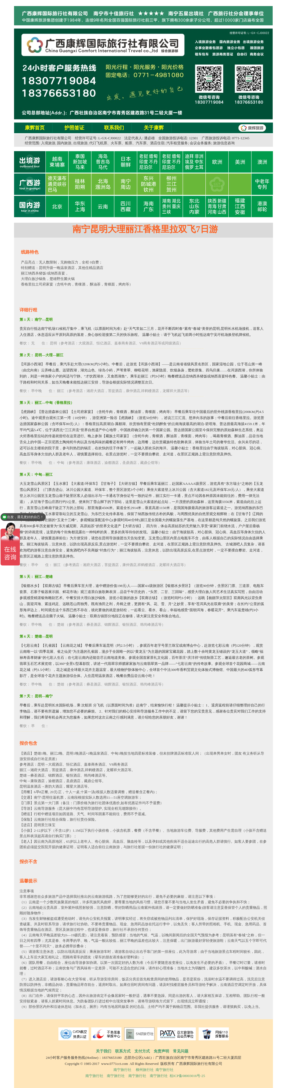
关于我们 (103, 1051)
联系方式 (123, 1051)
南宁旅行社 (122, 1070)
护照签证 (74, 127)
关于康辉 (154, 127)
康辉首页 (35, 127)
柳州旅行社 (145, 1070)
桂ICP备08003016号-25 (187, 1076)
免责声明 (161, 1051)
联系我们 (114, 127)
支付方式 (142, 1051)
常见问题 (180, 1051)
